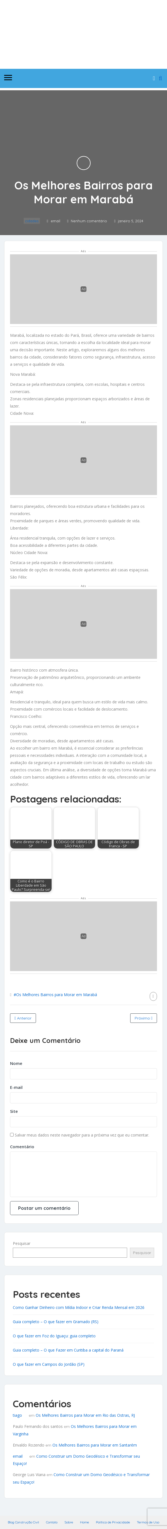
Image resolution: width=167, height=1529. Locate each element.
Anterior (23, 1018)
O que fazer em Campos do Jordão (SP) (48, 1364)
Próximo (144, 1018)
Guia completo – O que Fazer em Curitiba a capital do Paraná (68, 1350)
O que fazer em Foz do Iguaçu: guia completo (54, 1335)
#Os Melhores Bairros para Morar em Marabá (55, 994)
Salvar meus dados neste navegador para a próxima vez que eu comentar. (82, 1135)
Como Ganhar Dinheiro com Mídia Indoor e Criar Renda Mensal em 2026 (78, 1307)
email (18, 1456)
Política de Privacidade (113, 1522)
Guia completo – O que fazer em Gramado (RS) (55, 1321)
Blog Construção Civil (23, 1522)
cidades (31, 221)
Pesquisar (21, 1243)
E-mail (16, 1087)
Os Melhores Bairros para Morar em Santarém (94, 1445)
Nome (16, 1063)
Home (84, 1522)
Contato (51, 1522)
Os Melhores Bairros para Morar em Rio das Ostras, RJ (85, 1415)
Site (14, 1111)
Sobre (68, 1522)
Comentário (22, 1146)
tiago (17, 1415)
